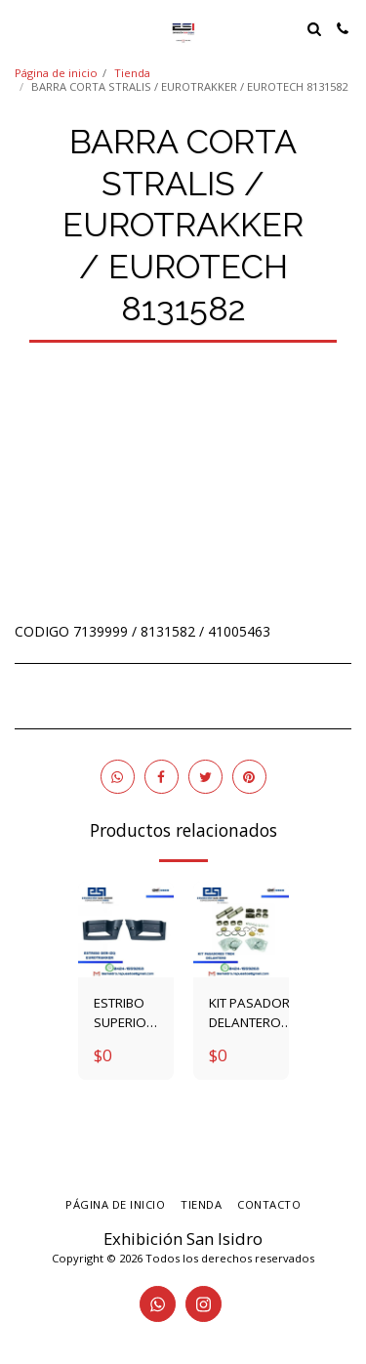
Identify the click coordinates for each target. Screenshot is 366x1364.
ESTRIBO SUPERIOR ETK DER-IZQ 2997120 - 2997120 (124, 1013)
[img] (126, 929)
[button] (21, 28)
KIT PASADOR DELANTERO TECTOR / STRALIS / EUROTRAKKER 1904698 (253, 1013)
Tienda (132, 72)
